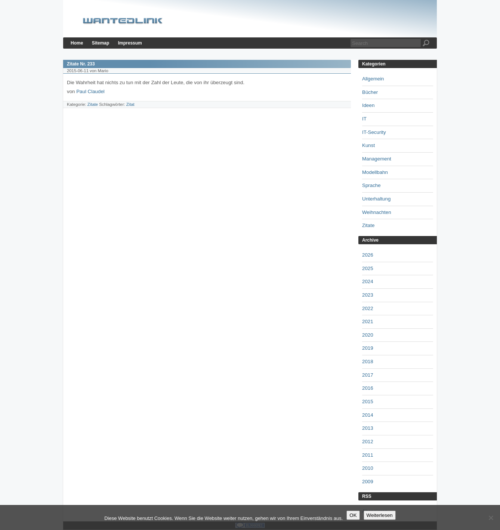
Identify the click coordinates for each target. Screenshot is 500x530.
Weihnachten (376, 212)
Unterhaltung (376, 199)
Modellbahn (375, 172)
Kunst (368, 145)
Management (376, 159)
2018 (367, 361)
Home (77, 43)
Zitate (92, 104)
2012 (367, 441)
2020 (367, 335)
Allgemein (373, 79)
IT (364, 119)
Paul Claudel (90, 91)
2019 (367, 348)
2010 (367, 468)
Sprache (371, 185)
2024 (367, 281)
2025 (367, 268)
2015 (367, 401)
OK (353, 515)
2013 (367, 428)
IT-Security (374, 132)
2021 (367, 321)
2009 (367, 481)
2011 (367, 455)
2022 (367, 308)
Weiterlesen (380, 515)
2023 (367, 295)
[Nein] (490, 517)
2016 (367, 388)
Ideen (368, 105)
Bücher (370, 92)
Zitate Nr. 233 (81, 64)
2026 (367, 255)
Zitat (130, 104)
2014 (367, 415)
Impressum (130, 43)
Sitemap (100, 43)
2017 (367, 375)
